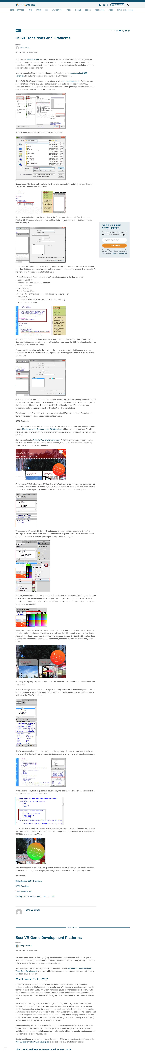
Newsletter (117, 5)
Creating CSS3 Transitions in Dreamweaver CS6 (35, 897)
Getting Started (23, 10)
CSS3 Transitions (23, 886)
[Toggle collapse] (5, 1048)
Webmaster (106, 10)
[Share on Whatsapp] (129, 31)
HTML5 (45, 10)
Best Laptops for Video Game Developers (32, 1042)
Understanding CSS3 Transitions (29, 881)
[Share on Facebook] (120, 31)
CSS (53, 10)
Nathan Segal (22, 48)
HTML (37, 10)
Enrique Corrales (24, 946)
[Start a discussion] (117, 31)
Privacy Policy (122, 253)
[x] (107, 5)
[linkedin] (104, 5)
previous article (33, 60)
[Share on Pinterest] (126, 31)
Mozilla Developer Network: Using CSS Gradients (42, 429)
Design (94, 10)
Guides (75, 10)
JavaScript (63, 10)
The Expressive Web (24, 891)
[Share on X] (123, 31)
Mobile (85, 10)
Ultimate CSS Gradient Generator (46, 440)
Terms (114, 253)
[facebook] (100, 5)
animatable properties (71, 81)
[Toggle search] (128, 5)
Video (117, 10)
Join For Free (114, 245)
